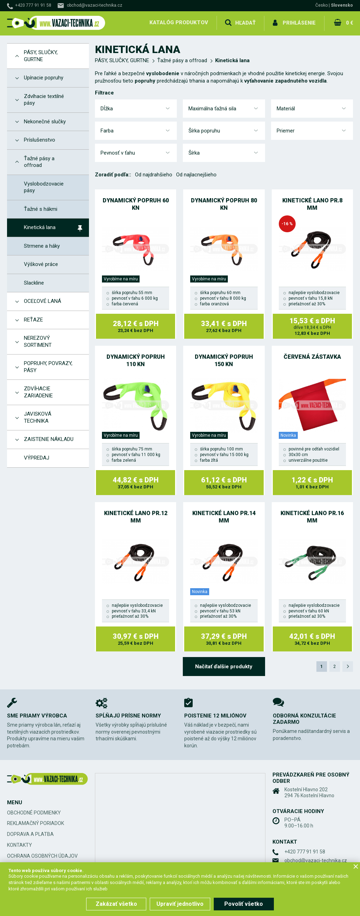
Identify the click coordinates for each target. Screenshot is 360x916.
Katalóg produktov (178, 22)
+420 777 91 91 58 (33, 5)
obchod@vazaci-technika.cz (94, 5)
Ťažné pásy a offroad (182, 59)
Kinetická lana (232, 59)
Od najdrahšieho (153, 173)
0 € (349, 22)
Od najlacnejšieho (196, 173)
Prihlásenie (299, 22)
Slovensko (342, 5)
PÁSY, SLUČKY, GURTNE (122, 59)
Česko (321, 5)
